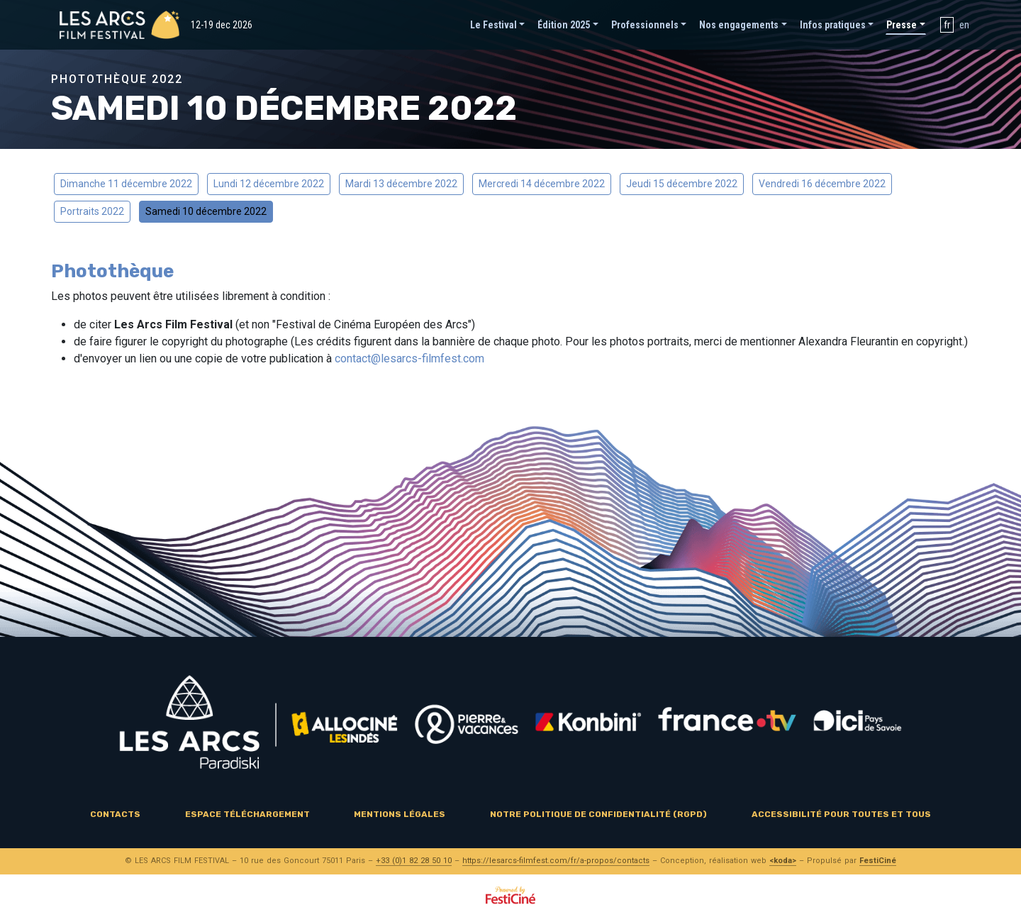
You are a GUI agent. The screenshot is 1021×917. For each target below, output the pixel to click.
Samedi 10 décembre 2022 (206, 211)
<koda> (782, 860)
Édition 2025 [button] (563, 24)
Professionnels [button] (645, 24)
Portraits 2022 (92, 211)
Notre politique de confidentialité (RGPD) (598, 814)
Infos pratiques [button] (833, 24)
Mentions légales (399, 814)
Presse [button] (901, 24)
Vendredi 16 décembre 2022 (822, 183)
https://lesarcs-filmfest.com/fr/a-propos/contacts (555, 860)
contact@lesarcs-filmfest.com (409, 358)
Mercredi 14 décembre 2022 (542, 183)
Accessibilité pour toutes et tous (841, 814)
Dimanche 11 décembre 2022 (126, 183)
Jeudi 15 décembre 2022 (681, 183)
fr (947, 24)
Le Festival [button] (493, 24)
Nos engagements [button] (739, 24)
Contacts (115, 814)
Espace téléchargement (247, 814)
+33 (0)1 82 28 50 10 (414, 860)
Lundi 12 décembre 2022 (268, 183)
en (964, 24)
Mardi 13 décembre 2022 (401, 183)
